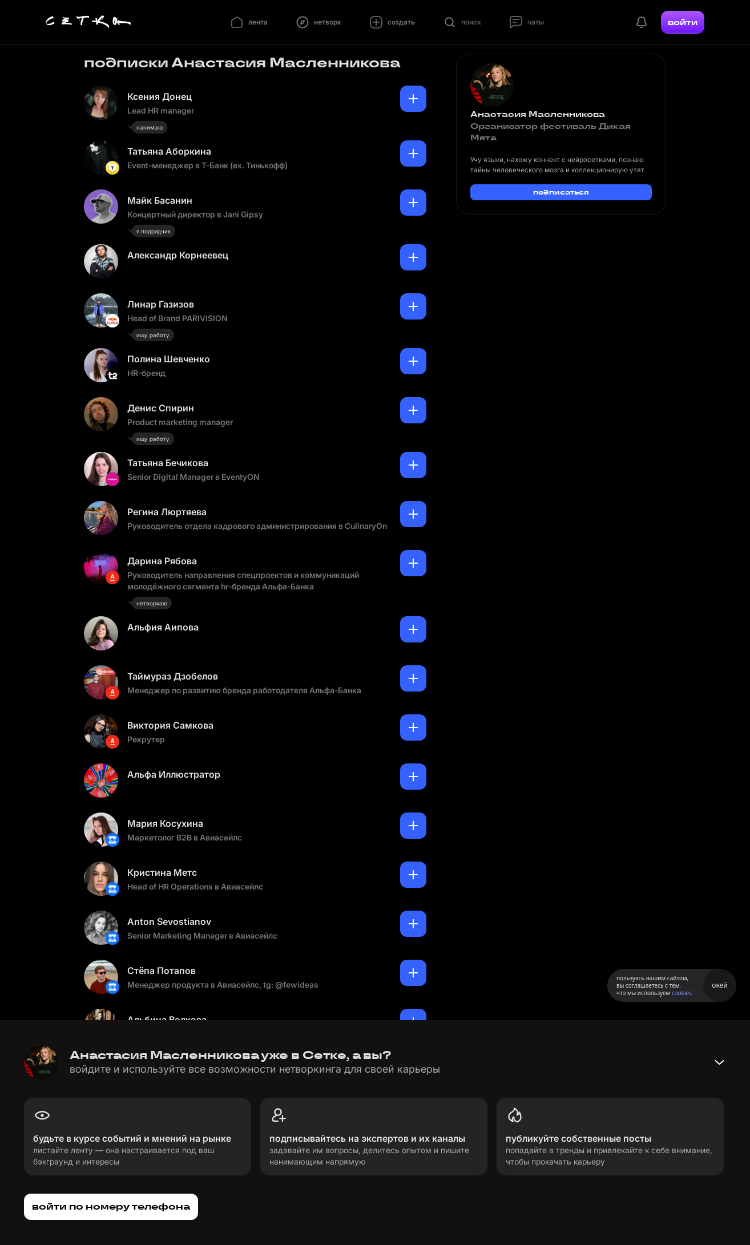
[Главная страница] (88, 22)
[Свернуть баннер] (719, 1062)
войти (682, 22)
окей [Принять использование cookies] (719, 985)
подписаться (561, 192)
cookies (682, 993)
